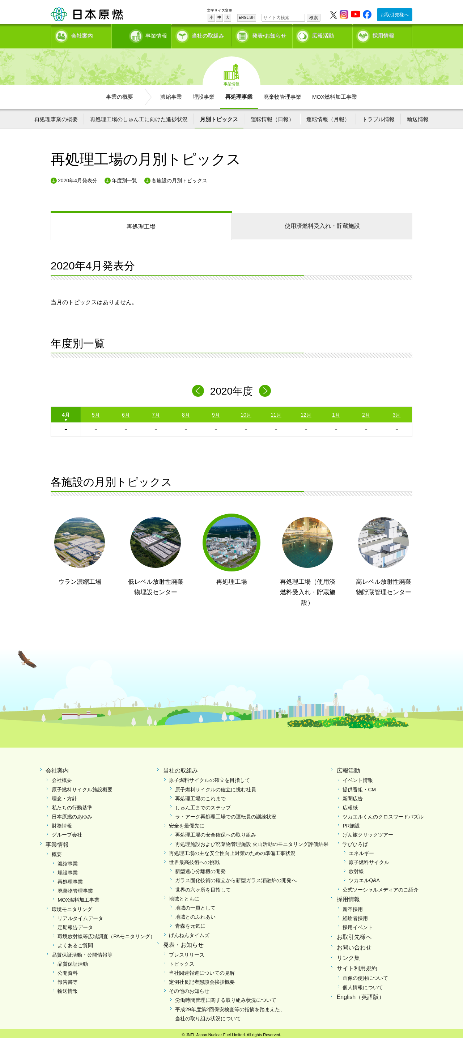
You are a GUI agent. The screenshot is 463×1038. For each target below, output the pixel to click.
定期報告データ (75, 925)
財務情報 (62, 823)
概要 (57, 852)
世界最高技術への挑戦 (194, 860)
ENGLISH (247, 18)
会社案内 (82, 34)
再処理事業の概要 (56, 117)
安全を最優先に (186, 823)
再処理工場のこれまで (200, 796)
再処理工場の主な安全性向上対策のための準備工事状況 (232, 851)
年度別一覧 (124, 178)
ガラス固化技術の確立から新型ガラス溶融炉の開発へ (236, 878)
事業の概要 (119, 94)
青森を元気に (190, 924)
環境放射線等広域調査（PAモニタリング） (106, 934)
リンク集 (348, 955)
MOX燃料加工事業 (334, 94)
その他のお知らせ (189, 989)
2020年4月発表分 (77, 178)
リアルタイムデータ (80, 916)
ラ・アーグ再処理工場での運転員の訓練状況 (225, 814)
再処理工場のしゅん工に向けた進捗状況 (139, 117)
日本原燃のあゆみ (72, 814)
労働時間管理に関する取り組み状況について (225, 998)
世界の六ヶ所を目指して (203, 887)
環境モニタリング (72, 907)
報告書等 (68, 980)
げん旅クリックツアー (368, 832)
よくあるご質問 (75, 943)
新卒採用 (353, 907)
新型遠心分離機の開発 (200, 869)
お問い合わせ (354, 945)
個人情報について (363, 985)
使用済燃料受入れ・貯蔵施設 (322, 224)
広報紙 (350, 805)
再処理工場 (141, 224)
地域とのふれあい (195, 915)
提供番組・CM (359, 787)
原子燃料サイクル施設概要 (82, 787)
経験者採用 (355, 916)
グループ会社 (67, 832)
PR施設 (351, 823)
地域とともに (184, 896)
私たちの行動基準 (72, 805)
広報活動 (323, 34)
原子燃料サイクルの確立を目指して (209, 778)
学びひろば (355, 842)
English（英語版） (361, 994)
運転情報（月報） (328, 117)
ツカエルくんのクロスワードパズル (383, 814)
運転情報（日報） (272, 117)
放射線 (356, 869)
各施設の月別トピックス (179, 178)
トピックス (181, 961)
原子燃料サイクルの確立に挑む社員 (215, 787)
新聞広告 (353, 796)
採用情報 (383, 34)
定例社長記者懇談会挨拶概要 (202, 980)
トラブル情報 (378, 117)
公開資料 (68, 970)
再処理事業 (238, 94)
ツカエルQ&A (364, 878)
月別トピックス (219, 117)
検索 (313, 17)
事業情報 (142, 34)
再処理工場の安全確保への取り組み (215, 832)
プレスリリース (186, 952)
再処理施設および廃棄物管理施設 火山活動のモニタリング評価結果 (251, 842)
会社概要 (62, 778)
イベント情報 (358, 778)
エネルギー (361, 851)
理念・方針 (64, 796)
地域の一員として (195, 905)
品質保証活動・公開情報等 (82, 952)
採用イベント (358, 925)
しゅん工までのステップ (203, 805)
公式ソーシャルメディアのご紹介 (381, 887)
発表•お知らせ (269, 34)
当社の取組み (208, 34)
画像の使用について (365, 976)
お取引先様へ (395, 14)
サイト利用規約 (357, 966)
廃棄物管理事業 (282, 94)
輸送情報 (418, 117)
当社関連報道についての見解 (202, 970)
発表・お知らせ (183, 942)
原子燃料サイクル (369, 860)
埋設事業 (203, 94)
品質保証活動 (73, 961)
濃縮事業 (171, 94)
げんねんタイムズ (189, 933)
